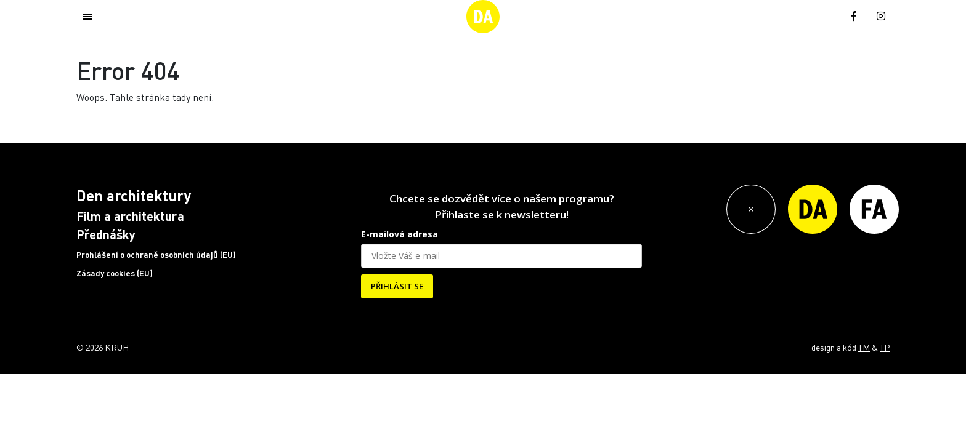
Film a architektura (130, 216)
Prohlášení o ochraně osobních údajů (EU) (156, 255)
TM (864, 347)
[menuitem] (826, 15)
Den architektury (133, 195)
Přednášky (106, 234)
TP (885, 347)
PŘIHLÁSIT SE (397, 286)
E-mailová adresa (399, 234)
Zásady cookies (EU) (114, 273)
